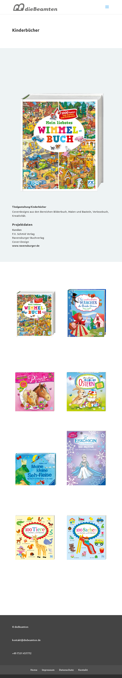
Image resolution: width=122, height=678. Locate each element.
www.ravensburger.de (26, 245)
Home (33, 669)
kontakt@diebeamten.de (26, 640)
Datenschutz (66, 669)
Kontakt (83, 669)
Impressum (48, 669)
